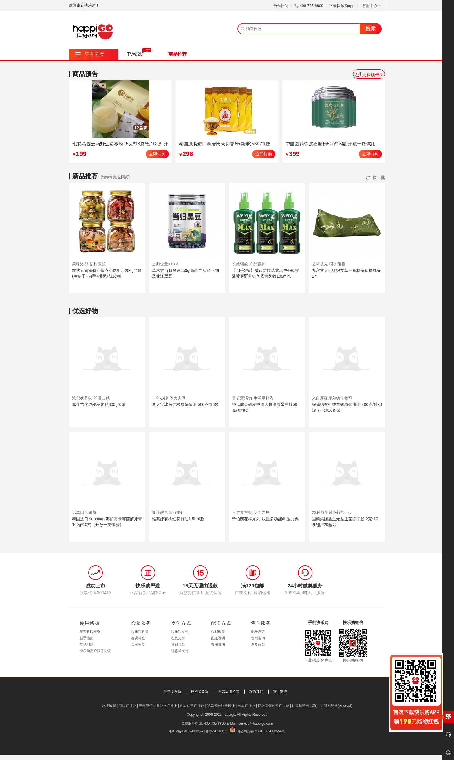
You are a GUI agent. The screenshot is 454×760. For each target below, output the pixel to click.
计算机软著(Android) (336, 706)
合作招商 (280, 5)
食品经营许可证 (192, 706)
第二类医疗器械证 (221, 706)
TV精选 (134, 54)
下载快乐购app (341, 5)
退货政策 (258, 644)
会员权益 (138, 644)
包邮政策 (218, 632)
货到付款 (178, 644)
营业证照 (280, 692)
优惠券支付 (179, 651)
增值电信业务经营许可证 (158, 706)
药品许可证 (246, 706)
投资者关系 (199, 692)
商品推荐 (177, 54)
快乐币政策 (140, 632)
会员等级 (138, 638)
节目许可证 (127, 706)
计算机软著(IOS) (305, 706)
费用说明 (218, 644)
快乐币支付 (179, 632)
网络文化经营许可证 (273, 706)
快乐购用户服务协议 (95, 651)
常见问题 (87, 644)
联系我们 (256, 692)
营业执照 (109, 706)
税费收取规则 (90, 632)
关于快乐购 (172, 692)
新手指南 (87, 638)
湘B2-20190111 (216, 731)
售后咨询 (258, 638)
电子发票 (258, 632)
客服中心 (372, 5)
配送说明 (218, 638)
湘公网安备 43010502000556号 (261, 731)
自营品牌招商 (228, 692)
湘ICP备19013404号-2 (186, 731)
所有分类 (90, 54)
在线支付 (178, 638)
